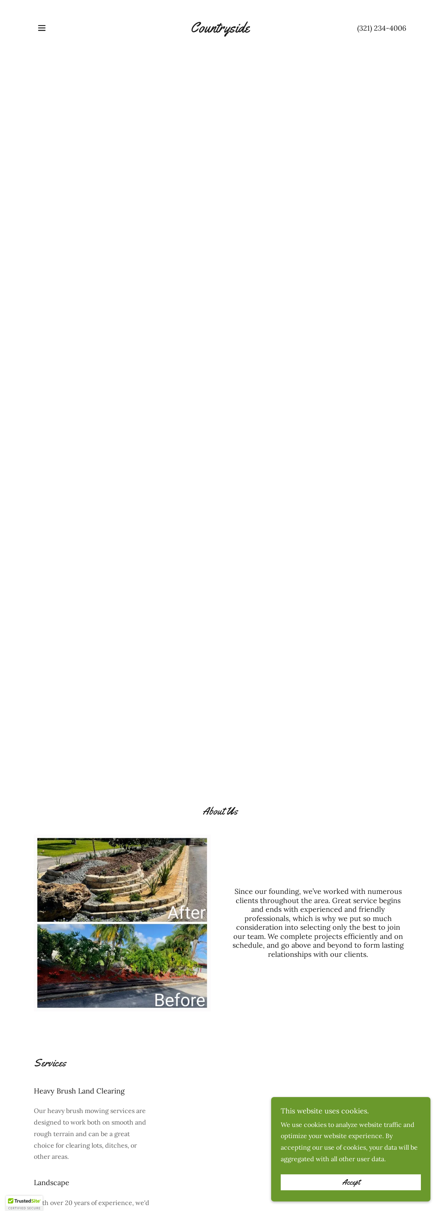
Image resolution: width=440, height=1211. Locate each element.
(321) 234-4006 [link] (381, 28)
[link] (219, 30)
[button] (42, 28)
